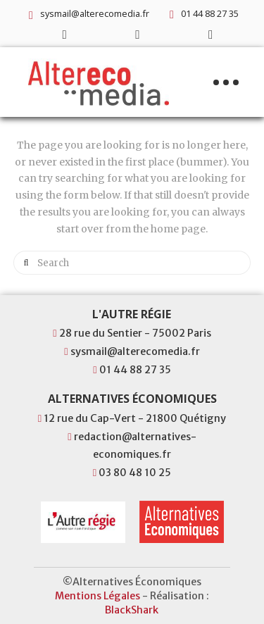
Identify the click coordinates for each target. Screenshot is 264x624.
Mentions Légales (97, 595)
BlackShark (131, 610)
